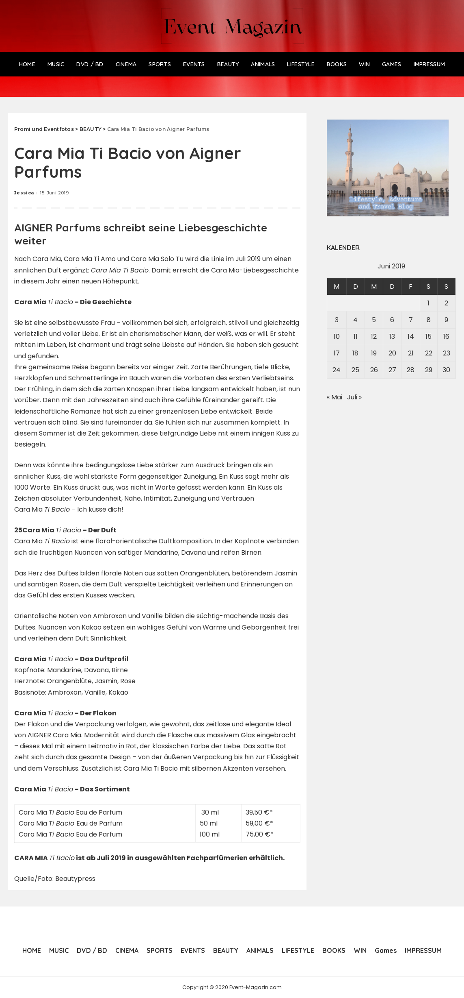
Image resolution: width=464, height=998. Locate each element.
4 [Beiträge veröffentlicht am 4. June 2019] (355, 320)
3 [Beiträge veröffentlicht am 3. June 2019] (337, 320)
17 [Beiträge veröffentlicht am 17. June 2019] (337, 353)
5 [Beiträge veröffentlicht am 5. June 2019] (374, 320)
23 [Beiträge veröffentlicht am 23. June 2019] (446, 353)
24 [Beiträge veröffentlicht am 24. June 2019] (336, 370)
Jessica (24, 193)
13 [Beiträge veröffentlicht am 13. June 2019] (392, 336)
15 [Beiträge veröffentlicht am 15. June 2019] (428, 336)
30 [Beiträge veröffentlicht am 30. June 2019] (446, 370)
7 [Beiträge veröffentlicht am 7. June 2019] (411, 320)
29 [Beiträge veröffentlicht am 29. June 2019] (428, 370)
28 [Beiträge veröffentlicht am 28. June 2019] (410, 370)
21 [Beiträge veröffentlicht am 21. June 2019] (411, 353)
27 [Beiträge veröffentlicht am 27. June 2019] (392, 370)
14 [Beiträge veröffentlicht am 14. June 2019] (411, 336)
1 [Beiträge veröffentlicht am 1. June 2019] (428, 303)
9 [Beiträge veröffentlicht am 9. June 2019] (446, 320)
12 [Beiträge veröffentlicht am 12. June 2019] (374, 336)
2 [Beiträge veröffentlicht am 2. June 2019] (446, 303)
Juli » (354, 397)
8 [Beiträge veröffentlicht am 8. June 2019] (429, 320)
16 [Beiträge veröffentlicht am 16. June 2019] (446, 336)
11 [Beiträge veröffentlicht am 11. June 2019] (356, 336)
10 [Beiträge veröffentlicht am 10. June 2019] (337, 336)
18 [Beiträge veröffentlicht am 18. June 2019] (355, 353)
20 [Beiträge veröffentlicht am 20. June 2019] (392, 353)
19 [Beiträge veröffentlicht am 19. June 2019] (374, 353)
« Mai (334, 397)
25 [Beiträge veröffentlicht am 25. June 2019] (355, 370)
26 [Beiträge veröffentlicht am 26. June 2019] (374, 370)
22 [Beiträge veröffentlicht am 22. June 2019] (428, 353)
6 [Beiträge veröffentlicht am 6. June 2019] (392, 320)
